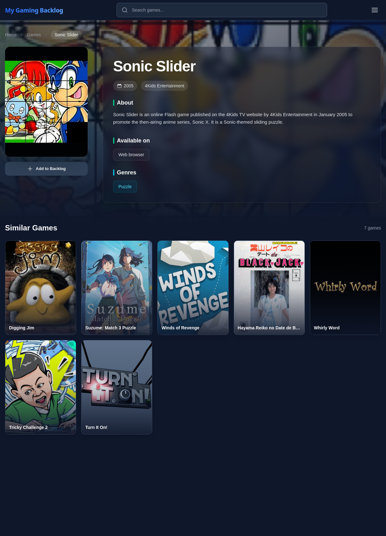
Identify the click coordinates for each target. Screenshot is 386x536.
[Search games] (222, 10)
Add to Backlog (46, 169)
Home (11, 34)
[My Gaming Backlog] (40, 10)
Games (34, 34)
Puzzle (125, 186)
